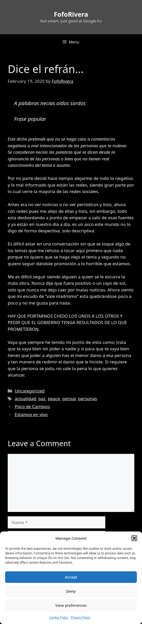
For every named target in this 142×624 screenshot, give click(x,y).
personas (87, 398)
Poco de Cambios (32, 406)
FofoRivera (71, 14)
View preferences (71, 605)
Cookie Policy (58, 617)
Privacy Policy (80, 617)
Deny (71, 591)
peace (54, 398)
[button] (134, 538)
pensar (69, 398)
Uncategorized (30, 391)
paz (41, 398)
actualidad (25, 398)
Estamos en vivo (31, 414)
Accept (71, 577)
